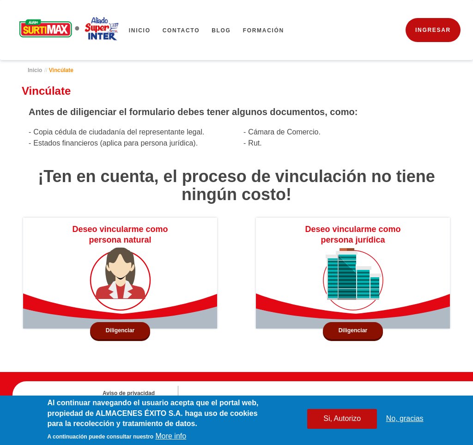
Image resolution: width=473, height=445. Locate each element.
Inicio (140, 30)
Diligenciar (120, 330)
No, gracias (405, 419)
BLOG (221, 30)
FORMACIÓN (263, 30)
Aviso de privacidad (129, 393)
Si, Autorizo (342, 419)
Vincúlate (61, 70)
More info (170, 437)
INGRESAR (433, 30)
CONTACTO (181, 30)
